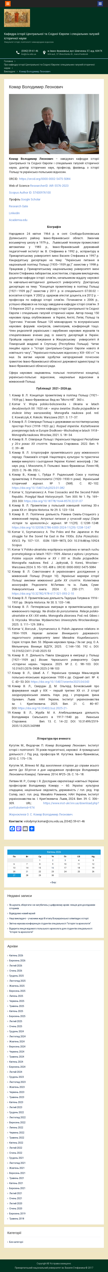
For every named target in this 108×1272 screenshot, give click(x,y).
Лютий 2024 (15, 1072)
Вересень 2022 (17, 1122)
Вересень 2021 (17, 1173)
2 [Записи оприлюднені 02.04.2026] (52, 860)
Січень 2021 (15, 1198)
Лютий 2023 (15, 1107)
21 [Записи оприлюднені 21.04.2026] (27, 871)
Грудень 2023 (16, 1077)
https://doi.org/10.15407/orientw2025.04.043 (60, 681)
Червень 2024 (16, 1051)
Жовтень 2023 (17, 1087)
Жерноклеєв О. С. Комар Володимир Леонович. (41, 814)
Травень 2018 (16, 1218)
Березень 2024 (17, 1067)
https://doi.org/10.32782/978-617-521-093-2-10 (43, 593)
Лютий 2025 (15, 1021)
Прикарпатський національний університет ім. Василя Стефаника (50, 1267)
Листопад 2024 (17, 1036)
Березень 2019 (17, 1213)
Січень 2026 (15, 970)
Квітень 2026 (16, 955)
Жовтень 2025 (17, 986)
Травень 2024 (16, 1056)
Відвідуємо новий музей (22, 913)
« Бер (53, 882)
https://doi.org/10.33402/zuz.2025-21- (43, 708)
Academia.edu (18, 220)
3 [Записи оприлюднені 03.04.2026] (65, 860)
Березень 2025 (17, 1016)
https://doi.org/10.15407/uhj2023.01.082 (38, 488)
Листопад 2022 (17, 1117)
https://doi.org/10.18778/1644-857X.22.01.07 (53, 501)
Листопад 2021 (17, 1163)
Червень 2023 (16, 1092)
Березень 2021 (17, 1188)
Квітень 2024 (16, 1061)
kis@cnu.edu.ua (28, 54)
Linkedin (14, 213)
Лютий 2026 (15, 965)
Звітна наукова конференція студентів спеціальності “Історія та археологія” (50, 923)
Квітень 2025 (16, 1011)
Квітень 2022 (16, 1142)
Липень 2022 (16, 1127)
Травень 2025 (16, 1006)
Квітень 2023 (16, 1102)
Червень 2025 (16, 1001)
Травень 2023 (16, 1097)
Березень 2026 (17, 960)
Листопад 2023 (17, 1082)
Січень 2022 (15, 1153)
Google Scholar (30, 199)
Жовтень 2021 (17, 1168)
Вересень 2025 (17, 991)
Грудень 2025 (16, 975)
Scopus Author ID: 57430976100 (30, 192)
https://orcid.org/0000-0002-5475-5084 (44, 179)
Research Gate (18, 206)
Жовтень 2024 (17, 1041)
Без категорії (16, 1242)
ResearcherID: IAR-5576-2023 (49, 185)
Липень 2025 (16, 996)
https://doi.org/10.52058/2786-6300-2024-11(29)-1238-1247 (51, 527)
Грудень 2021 (16, 1158)
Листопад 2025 (17, 981)
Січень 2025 (15, 1026)
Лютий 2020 (15, 1203)
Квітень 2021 (16, 1183)
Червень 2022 (16, 1132)
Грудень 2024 (16, 1031)
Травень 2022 (16, 1137)
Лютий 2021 (15, 1193)
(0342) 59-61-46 (29, 51)
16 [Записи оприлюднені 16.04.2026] (53, 868)
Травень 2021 (16, 1178)
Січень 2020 (15, 1208)
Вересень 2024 (17, 1046)
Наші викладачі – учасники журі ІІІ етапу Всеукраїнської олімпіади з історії (49, 918)
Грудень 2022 (16, 1112)
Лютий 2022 (15, 1147)
